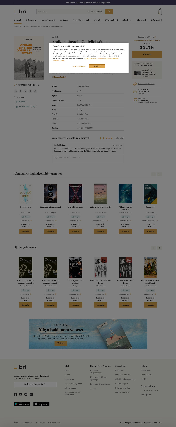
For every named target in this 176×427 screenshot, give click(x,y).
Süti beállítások (79, 66)
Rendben (97, 66)
